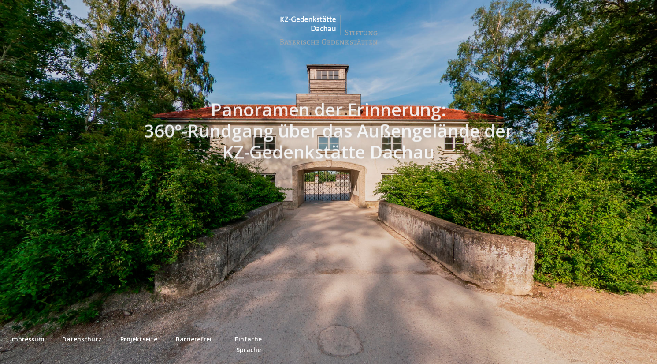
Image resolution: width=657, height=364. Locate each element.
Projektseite (138, 339)
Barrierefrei (194, 339)
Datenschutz (82, 339)
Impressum (27, 339)
